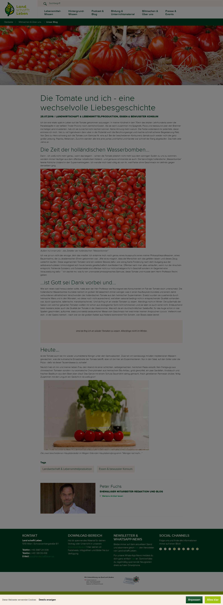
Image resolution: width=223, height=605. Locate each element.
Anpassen (194, 599)
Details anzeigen (47, 599)
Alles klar (213, 599)
